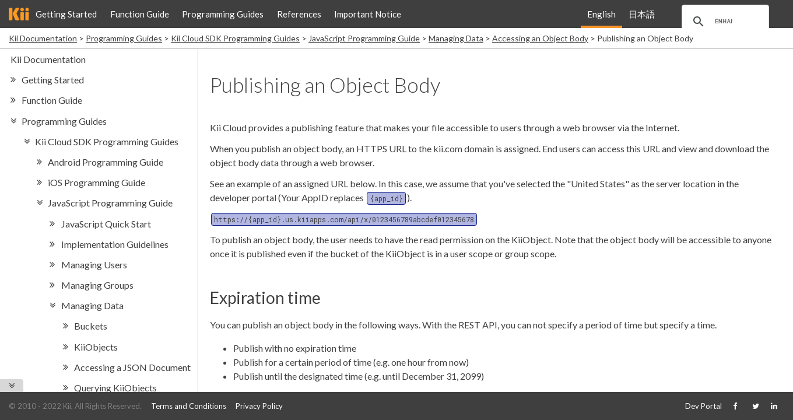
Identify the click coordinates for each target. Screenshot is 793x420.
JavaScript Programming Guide (364, 38)
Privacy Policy (259, 406)
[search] (723, 22)
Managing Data (456, 38)
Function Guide (139, 14)
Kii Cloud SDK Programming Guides (235, 38)
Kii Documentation (43, 38)
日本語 (642, 14)
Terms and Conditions (188, 406)
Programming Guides (223, 14)
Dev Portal (703, 406)
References (299, 14)
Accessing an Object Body (540, 38)
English (601, 14)
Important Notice (367, 14)
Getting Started (66, 14)
